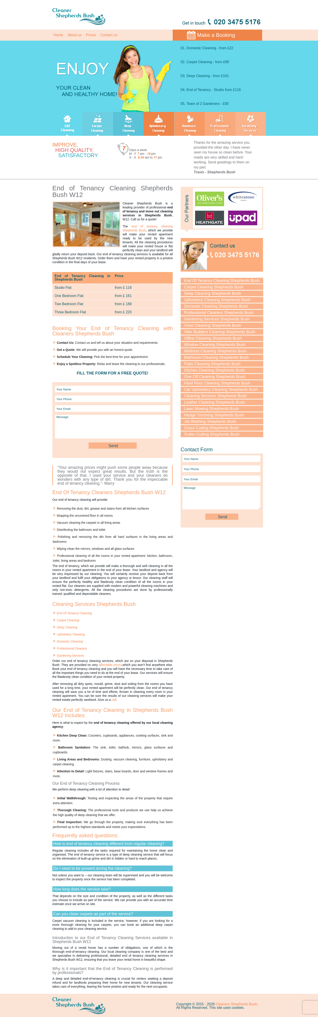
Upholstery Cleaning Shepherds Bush (217, 300)
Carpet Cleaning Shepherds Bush (213, 287)
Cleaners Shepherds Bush (236, 1004)
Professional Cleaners (72, 648)
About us (74, 35)
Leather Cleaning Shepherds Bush (214, 402)
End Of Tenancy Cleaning (74, 613)
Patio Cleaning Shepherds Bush (212, 364)
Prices (91, 35)
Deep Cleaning (67, 627)
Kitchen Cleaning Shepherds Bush (214, 370)
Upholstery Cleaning (71, 634)
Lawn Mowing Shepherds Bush (211, 408)
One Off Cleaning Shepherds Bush (214, 376)
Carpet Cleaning (68, 620)
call (114, 699)
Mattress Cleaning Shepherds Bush (215, 351)
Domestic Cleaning (70, 641)
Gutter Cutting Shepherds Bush (211, 434)
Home (58, 35)
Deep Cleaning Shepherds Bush (212, 293)
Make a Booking (216, 35)
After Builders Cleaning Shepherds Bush (219, 332)
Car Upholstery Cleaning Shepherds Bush (221, 389)
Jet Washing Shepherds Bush (210, 421)
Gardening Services (70, 655)
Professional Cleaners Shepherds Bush (219, 312)
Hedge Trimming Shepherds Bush (214, 415)
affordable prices (110, 665)
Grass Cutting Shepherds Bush (211, 428)
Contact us (108, 35)
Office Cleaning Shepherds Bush (213, 338)
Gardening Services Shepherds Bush (217, 319)
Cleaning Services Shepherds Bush (215, 396)
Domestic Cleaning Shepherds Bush (216, 306)
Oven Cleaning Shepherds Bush (212, 325)
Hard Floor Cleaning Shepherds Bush (217, 383)
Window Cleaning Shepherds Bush (215, 344)
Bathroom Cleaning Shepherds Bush (216, 357)
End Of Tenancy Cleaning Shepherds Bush (222, 280)
